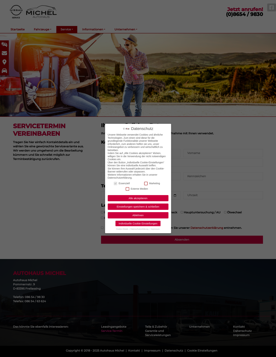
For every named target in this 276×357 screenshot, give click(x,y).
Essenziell (122, 183)
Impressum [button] (155, 229)
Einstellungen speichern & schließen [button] (138, 206)
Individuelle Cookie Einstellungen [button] (138, 223)
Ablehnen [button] (137, 214)
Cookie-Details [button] (122, 229)
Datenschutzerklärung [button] (139, 229)
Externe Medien (137, 188)
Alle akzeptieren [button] (138, 197)
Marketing (152, 183)
